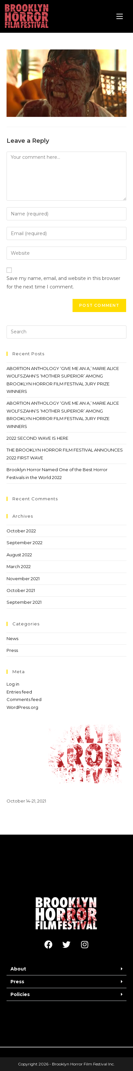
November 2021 (23, 578)
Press (12, 650)
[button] (66, 969)
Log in (13, 684)
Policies (20, 994)
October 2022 (21, 530)
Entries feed (19, 691)
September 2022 (24, 542)
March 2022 (19, 566)
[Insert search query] (66, 332)
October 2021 (21, 590)
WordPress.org (22, 707)
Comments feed (24, 699)
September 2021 (24, 602)
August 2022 (19, 554)
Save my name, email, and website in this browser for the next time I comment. (63, 282)
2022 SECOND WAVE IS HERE (37, 438)
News (12, 638)
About (18, 969)
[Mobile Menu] (119, 16)
